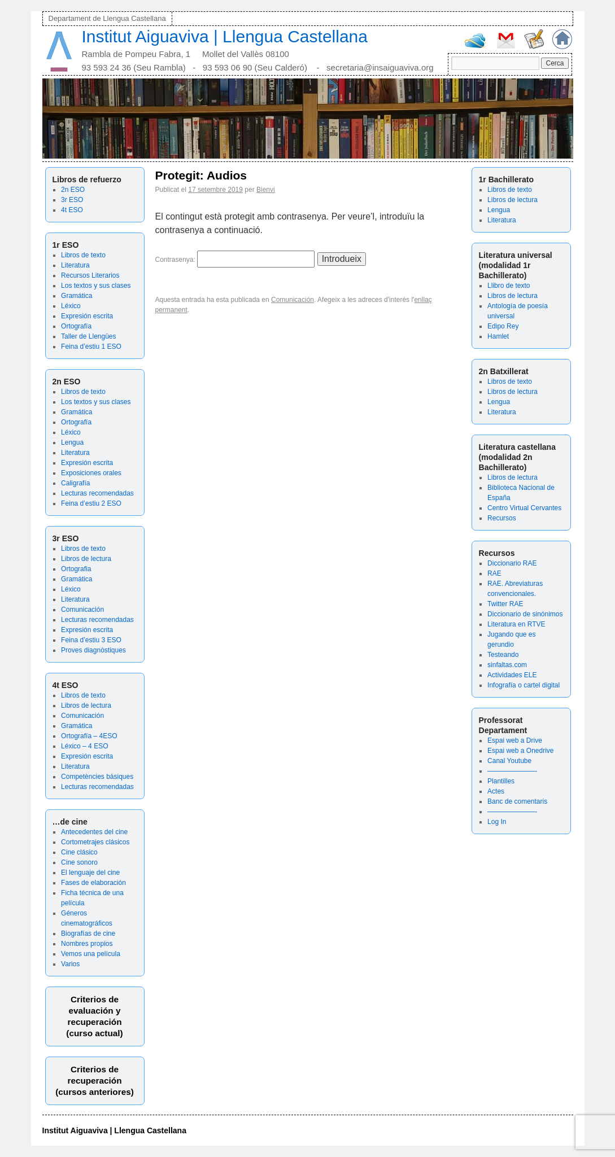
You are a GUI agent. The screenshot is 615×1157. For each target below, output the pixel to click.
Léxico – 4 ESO (84, 746)
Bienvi (265, 190)
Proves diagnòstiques (93, 650)
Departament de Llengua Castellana (107, 18)
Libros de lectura (86, 559)
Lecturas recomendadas (97, 493)
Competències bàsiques (97, 777)
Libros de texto (83, 255)
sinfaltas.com (507, 665)
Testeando (502, 655)
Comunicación (82, 609)
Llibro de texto (508, 286)
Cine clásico (79, 852)
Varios (70, 964)
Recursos (501, 518)
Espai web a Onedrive (520, 751)
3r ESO (72, 200)
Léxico (71, 306)
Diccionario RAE (512, 563)
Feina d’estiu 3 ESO (91, 640)
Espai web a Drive (514, 740)
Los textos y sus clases (95, 286)
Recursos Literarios (90, 275)
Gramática (76, 296)
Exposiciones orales (91, 473)
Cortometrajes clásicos (95, 842)
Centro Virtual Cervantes (524, 508)
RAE (494, 573)
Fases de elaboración (93, 883)
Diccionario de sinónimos (524, 614)
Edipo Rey (502, 326)
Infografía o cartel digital (523, 685)
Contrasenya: (235, 260)
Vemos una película (90, 954)
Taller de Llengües (88, 336)
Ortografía (76, 326)
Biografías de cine (88, 933)
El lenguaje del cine (90, 872)
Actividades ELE (512, 675)
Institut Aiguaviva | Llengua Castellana (225, 36)
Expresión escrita (87, 316)
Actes (495, 791)
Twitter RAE (505, 604)
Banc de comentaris (517, 801)
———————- (512, 771)
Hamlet (498, 336)
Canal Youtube (509, 761)
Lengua (72, 442)
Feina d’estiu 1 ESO (91, 346)
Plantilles (500, 781)
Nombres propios (86, 944)
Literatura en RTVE (516, 624)
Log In (496, 822)
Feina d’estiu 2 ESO (91, 503)
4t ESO (72, 210)
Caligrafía (75, 483)
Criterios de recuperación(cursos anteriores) (94, 1080)
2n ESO (73, 190)
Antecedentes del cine (94, 832)
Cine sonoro (79, 862)
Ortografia (76, 569)
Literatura (75, 265)
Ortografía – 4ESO (89, 736)
